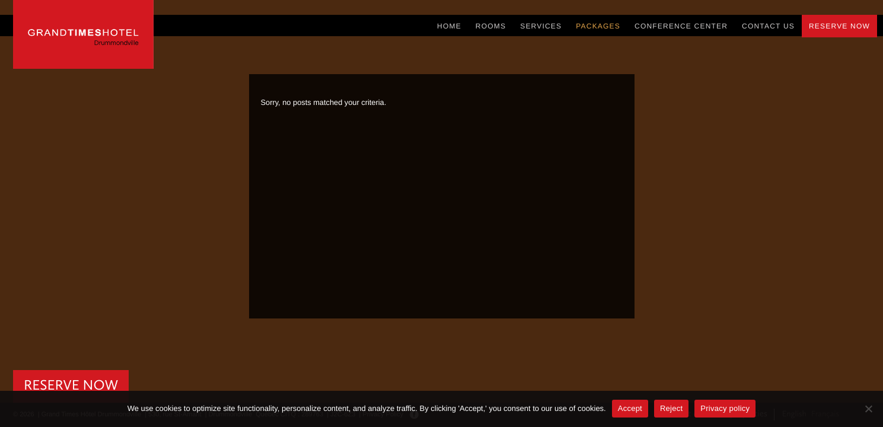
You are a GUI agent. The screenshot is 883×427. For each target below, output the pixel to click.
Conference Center (681, 26)
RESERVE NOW (71, 386)
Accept (630, 408)
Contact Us (768, 26)
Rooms (491, 26)
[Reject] (868, 409)
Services (541, 26)
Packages (598, 26)
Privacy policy (725, 408)
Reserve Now (839, 26)
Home (449, 26)
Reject (671, 408)
